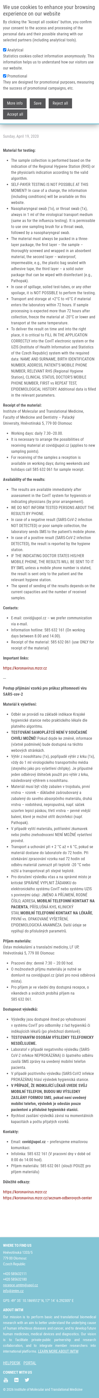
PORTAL (29, 1363)
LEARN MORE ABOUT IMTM (58, 1351)
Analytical (15, 48)
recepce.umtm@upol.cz (20, 1285)
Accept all (15, 113)
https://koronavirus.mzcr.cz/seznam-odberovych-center (47, 1198)
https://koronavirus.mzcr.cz (25, 668)
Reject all (60, 102)
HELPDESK (11, 1363)
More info (15, 102)
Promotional (17, 74)
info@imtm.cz (13, 1291)
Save (38, 102)
